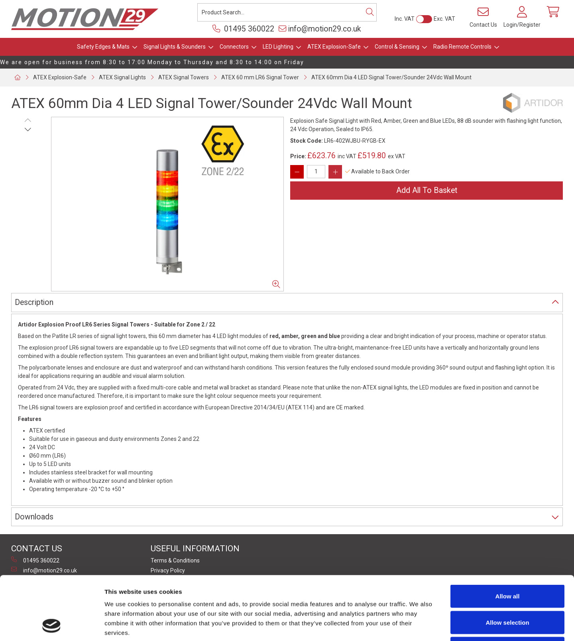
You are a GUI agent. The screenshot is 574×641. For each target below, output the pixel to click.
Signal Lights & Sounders (175, 46)
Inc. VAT (405, 19)
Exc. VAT (444, 19)
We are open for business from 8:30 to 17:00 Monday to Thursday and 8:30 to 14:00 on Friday (152, 62)
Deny (507, 588)
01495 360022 (243, 28)
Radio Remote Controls (462, 46)
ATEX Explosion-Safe (334, 46)
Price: (298, 156)
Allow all (507, 536)
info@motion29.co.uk (320, 28)
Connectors (234, 46)
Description (34, 302)
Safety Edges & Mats (103, 46)
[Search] (370, 12)
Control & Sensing (397, 46)
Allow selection (507, 562)
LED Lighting (278, 46)
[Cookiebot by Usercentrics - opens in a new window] (51, 625)
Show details (418, 625)
